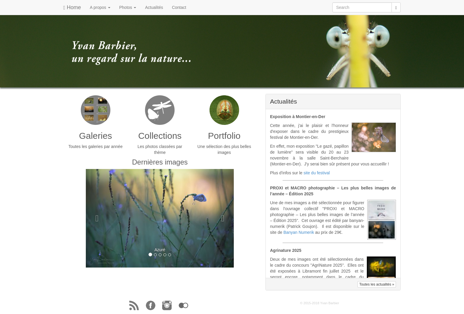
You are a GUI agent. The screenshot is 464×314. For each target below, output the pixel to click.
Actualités (154, 7)
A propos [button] (100, 7)
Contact (179, 7)
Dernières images (160, 162)
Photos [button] (127, 7)
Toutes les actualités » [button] (376, 284)
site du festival (317, 172)
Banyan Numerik (298, 232)
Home (72, 7)
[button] (97, 218)
